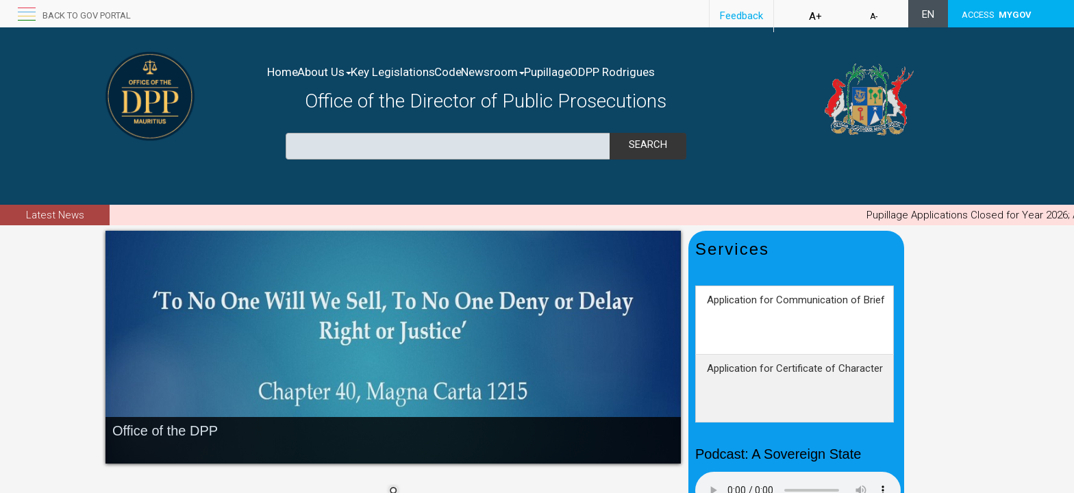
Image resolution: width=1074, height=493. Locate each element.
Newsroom (550, 72)
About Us (339, 72)
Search (648, 144)
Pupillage (619, 72)
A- (873, 16)
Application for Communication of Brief (796, 323)
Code (491, 72)
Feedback (741, 16)
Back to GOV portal (86, 15)
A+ (815, 16)
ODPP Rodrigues (698, 72)
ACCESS (997, 15)
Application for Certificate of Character (795, 391)
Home (282, 72)
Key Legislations (421, 72)
